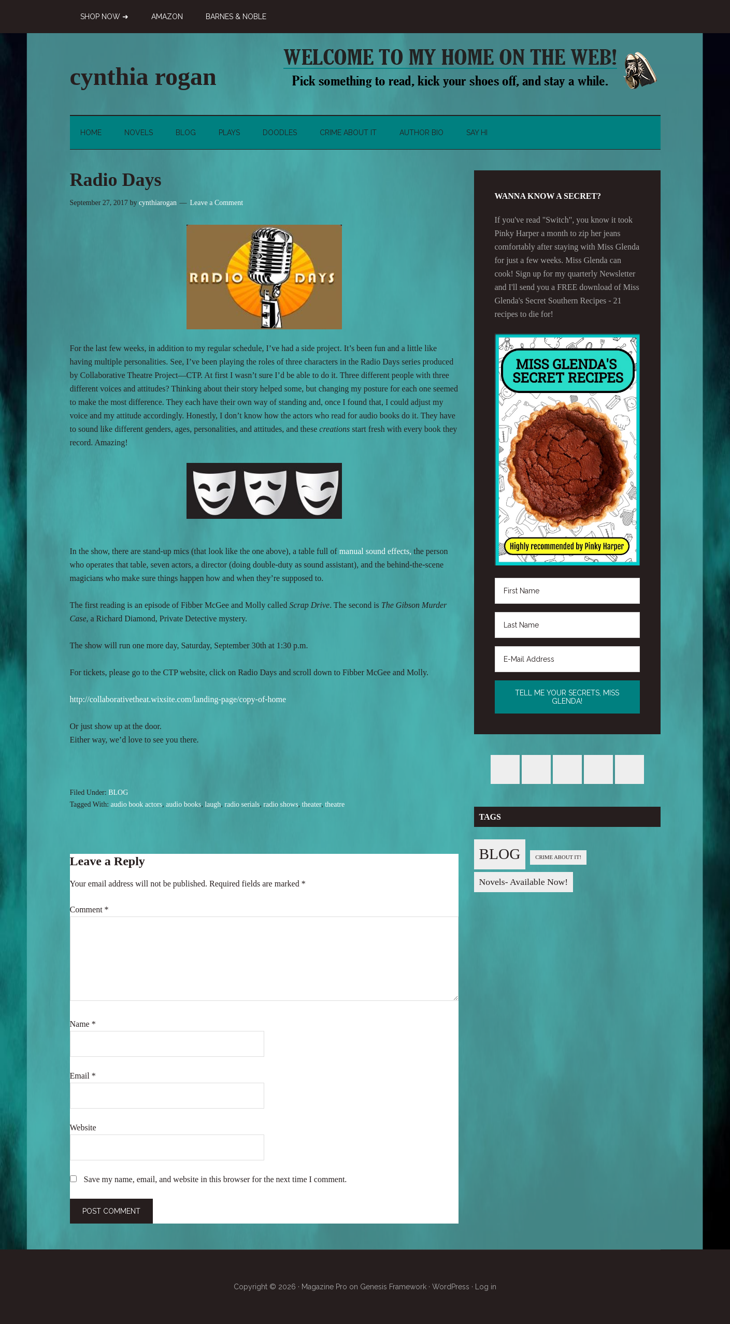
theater (312, 804)
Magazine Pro (324, 1287)
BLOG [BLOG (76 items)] (500, 854)
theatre (335, 804)
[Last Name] (567, 625)
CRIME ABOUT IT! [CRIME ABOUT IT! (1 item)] (558, 857)
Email (83, 1075)
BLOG (118, 792)
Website (83, 1127)
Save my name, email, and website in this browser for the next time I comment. (215, 1179)
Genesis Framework (393, 1287)
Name (83, 1024)
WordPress (450, 1287)
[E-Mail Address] (567, 659)
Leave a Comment (216, 203)
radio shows (280, 804)
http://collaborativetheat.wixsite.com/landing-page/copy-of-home (178, 699)
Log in (485, 1287)
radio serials (242, 804)
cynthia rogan (143, 76)
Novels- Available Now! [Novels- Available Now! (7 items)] (523, 882)
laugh (213, 804)
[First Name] (567, 591)
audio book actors (137, 804)
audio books (183, 804)
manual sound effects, (375, 551)
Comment (89, 909)
